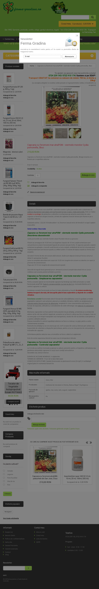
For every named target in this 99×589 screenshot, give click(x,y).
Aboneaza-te (69, 56)
